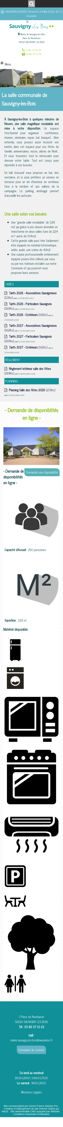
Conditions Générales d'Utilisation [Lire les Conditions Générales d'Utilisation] (31, 1114)
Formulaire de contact (31, 1049)
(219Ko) (32, 389)
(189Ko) (27, 371)
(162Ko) (30, 328)
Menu (8, 64)
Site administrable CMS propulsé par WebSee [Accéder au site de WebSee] (35, 1111)
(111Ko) (30, 295)
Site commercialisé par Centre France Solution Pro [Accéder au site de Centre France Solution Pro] (31, 1106)
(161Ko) (28, 314)
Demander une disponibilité (42, 472)
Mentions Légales (31, 1092)
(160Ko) (28, 306)
